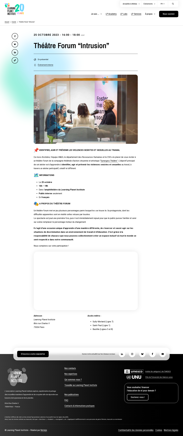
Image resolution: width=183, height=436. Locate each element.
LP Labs (123, 13)
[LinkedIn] (15, 52)
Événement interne (45, 65)
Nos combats (70, 368)
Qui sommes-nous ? (73, 379)
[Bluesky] (15, 44)
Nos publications (71, 394)
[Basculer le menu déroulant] (101, 14)
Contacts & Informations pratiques (79, 405)
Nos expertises (70, 373)
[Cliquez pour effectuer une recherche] (173, 4)
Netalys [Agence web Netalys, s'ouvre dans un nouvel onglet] (44, 430)
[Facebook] (15, 36)
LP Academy (111, 13)
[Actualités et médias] (139, 4)
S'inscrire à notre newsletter (33, 354)
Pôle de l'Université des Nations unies (159, 377)
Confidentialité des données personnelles (136, 430)
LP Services (136, 13)
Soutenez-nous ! (138, 397)
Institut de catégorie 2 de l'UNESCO (158, 371)
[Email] (15, 60)
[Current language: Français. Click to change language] (162, 4)
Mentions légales (171, 430)
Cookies (158, 430)
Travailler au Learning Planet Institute (80, 385)
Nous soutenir (169, 13)
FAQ (66, 400)
